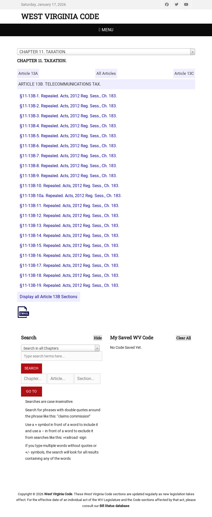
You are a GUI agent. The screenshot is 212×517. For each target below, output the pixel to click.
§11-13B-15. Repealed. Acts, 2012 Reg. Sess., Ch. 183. (69, 245)
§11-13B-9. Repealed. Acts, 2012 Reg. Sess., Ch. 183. (68, 175)
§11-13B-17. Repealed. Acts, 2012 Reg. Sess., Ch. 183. (69, 265)
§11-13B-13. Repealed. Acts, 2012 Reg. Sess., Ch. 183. (69, 225)
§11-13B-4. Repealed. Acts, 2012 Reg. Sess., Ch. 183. (68, 125)
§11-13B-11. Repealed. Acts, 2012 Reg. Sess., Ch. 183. (69, 205)
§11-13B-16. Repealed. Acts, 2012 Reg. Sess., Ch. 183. (69, 255)
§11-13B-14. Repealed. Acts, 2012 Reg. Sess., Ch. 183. (69, 235)
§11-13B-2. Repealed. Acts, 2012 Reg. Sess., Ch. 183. (68, 105)
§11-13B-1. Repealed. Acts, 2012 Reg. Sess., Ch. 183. (68, 95)
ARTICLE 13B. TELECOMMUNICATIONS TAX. (59, 84)
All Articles (106, 73)
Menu (107, 29)
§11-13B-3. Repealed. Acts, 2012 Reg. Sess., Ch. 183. (68, 115)
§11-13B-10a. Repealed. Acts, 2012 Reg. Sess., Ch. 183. (71, 195)
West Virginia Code (60, 16)
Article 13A (28, 73)
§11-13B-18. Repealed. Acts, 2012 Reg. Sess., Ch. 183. (69, 275)
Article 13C (184, 73)
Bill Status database (114, 506)
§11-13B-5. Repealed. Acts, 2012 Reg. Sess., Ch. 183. (68, 135)
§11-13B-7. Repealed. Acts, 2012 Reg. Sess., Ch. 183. (68, 155)
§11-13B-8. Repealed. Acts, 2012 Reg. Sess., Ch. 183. (68, 165)
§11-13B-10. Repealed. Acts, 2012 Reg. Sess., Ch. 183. (69, 185)
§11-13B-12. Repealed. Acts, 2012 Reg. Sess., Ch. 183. (69, 215)
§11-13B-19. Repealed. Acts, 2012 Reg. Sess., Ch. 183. (69, 285)
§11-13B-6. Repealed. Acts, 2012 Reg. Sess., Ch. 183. (68, 145)
